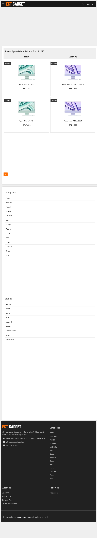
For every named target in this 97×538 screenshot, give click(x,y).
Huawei (8, 211)
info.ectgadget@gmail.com (15, 442)
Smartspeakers (11, 331)
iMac (7, 318)
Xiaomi (8, 207)
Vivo (7, 220)
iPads (8, 313)
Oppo (8, 233)
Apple (8, 198)
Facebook (53, 493)
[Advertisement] (48, 27)
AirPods (8, 326)
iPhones (8, 304)
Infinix (8, 238)
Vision (8, 335)
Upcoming (73, 57)
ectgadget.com (24, 517)
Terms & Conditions (10, 503)
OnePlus (9, 247)
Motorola (9, 216)
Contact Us (6, 496)
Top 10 (26, 57)
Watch (8, 309)
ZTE (7, 255)
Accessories (10, 340)
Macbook (9, 322)
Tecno (8, 251)
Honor (8, 242)
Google (8, 225)
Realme (8, 229)
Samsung (9, 202)
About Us (6, 493)
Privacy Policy (7, 500)
